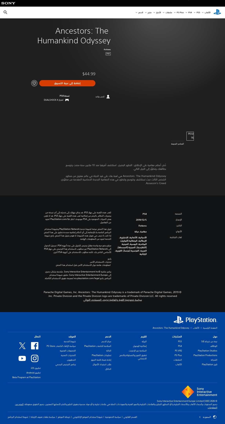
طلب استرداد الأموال (102, 364)
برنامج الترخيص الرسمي (65, 364)
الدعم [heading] (108, 336)
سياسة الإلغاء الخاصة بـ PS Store (61, 346)
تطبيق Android (33, 372)
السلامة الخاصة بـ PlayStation (97, 346)
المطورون (71, 359)
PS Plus (180, 12)
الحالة (108, 350)
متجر (150, 12)
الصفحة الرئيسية (210, 327)
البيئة (144, 341)
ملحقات (169, 12)
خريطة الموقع (64, 416)
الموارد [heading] (72, 336)
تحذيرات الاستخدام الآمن (100, 261)
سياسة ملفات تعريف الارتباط (43, 416)
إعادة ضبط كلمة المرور (101, 359)
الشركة (214, 359)
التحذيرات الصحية (68, 355)
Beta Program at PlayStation (26, 377)
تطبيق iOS (36, 368)
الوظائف (213, 346)
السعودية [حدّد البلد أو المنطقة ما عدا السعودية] (207, 417)
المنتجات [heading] (177, 336)
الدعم (140, 12)
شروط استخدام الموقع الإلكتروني (88, 416)
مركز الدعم (106, 341)
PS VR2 (178, 350)
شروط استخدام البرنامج (18, 416)
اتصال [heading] (37, 336)
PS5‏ (198, 12)
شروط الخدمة (70, 341)
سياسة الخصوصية (113, 416)
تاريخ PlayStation (209, 364)
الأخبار (158, 12)
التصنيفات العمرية (68, 350)
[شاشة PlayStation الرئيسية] (217, 12)
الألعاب (208, 12)
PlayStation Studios (207, 350)
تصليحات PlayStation (101, 355)
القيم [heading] (144, 336)
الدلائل (108, 369)
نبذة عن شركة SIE (209, 341)
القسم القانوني (130, 416)
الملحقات (178, 359)
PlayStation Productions (205, 355)
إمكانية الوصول (140, 346)
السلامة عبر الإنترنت (138, 350)
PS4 (190, 12)
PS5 (180, 341)
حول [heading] (215, 336)
